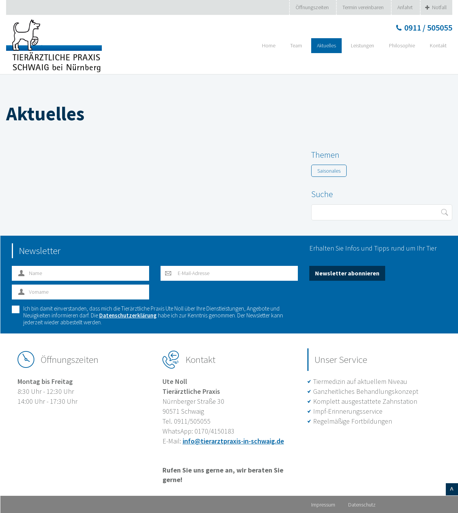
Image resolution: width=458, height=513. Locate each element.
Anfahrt (405, 7)
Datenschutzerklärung (128, 315)
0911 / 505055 (428, 27)
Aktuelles (326, 45)
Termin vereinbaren (363, 7)
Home (268, 45)
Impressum (323, 504)
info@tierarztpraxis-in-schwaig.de (233, 441)
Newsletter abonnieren (347, 273)
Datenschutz (362, 504)
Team (296, 45)
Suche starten (444, 212)
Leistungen (362, 45)
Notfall (439, 7)
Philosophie (402, 45)
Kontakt (438, 45)
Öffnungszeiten (312, 7)
